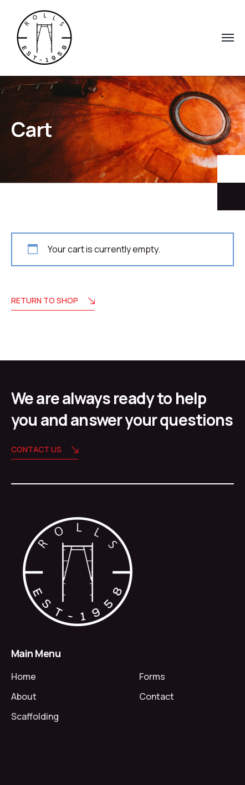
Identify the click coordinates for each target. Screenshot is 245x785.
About (24, 696)
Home (23, 676)
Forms (152, 676)
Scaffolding (35, 716)
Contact (156, 696)
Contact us (44, 450)
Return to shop (53, 301)
